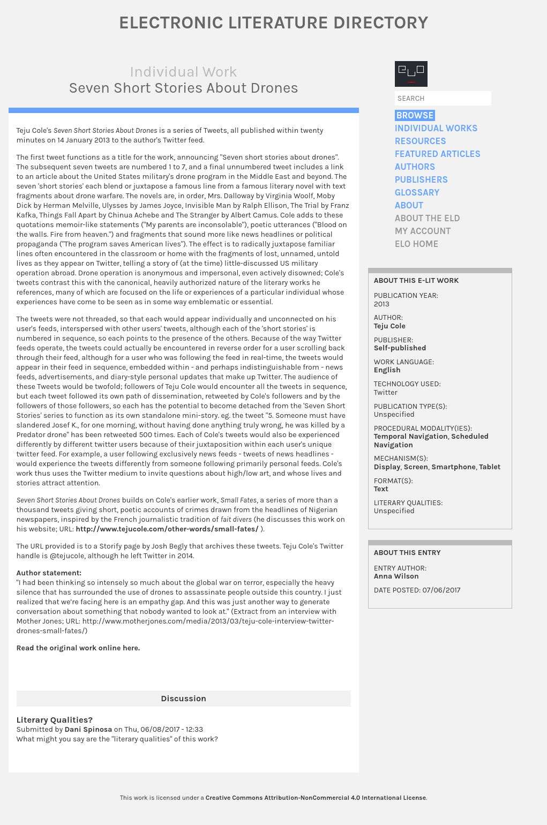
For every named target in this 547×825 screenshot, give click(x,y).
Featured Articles (438, 154)
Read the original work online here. (78, 647)
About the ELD (427, 218)
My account (423, 231)
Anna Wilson (396, 576)
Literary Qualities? (55, 720)
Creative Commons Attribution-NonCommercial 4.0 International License (316, 797)
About (409, 205)
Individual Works (436, 128)
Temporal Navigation (411, 436)
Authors (415, 167)
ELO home (417, 244)
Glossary (417, 193)
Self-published (400, 347)
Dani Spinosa (88, 729)
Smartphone (453, 466)
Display (387, 466)
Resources (420, 141)
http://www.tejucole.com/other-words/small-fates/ (167, 529)
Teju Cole (390, 326)
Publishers (421, 180)
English (387, 369)
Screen (416, 466)
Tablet (489, 466)
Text (381, 488)
